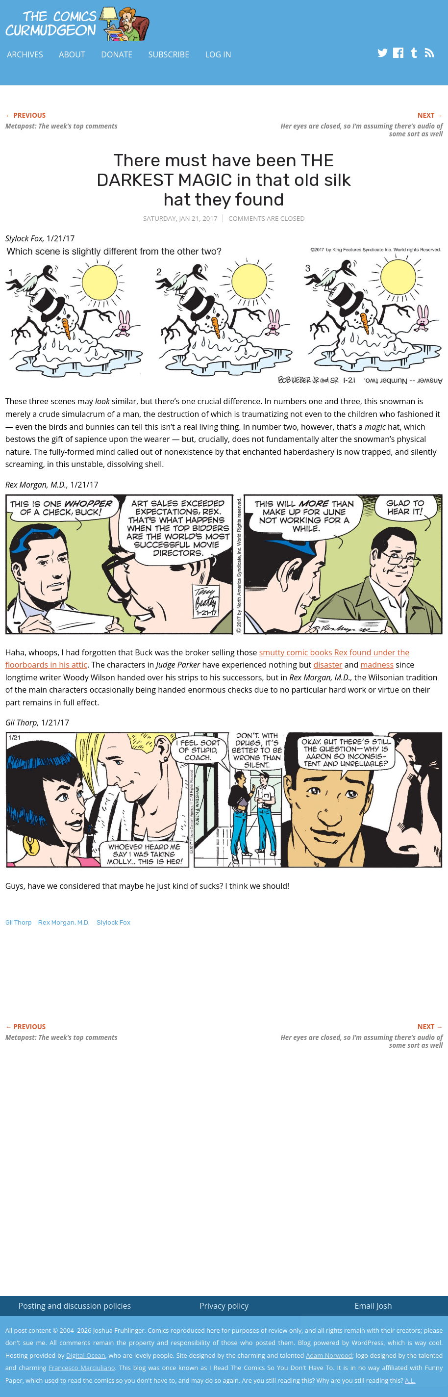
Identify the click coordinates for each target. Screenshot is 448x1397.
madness (377, 664)
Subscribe (169, 54)
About (72, 54)
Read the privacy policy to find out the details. (360, 1335)
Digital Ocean (85, 1355)
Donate (116, 54)
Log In (218, 54)
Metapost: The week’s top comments (61, 126)
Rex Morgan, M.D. (64, 922)
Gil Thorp (18, 922)
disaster (327, 664)
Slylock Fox (113, 922)
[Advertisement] (183, 985)
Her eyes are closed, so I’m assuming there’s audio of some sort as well (361, 130)
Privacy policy (224, 1305)
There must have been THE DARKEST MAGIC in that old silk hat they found (224, 179)
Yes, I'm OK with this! (364, 1360)
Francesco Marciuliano (82, 1367)
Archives (25, 54)
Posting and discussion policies (75, 1305)
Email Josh (373, 1305)
